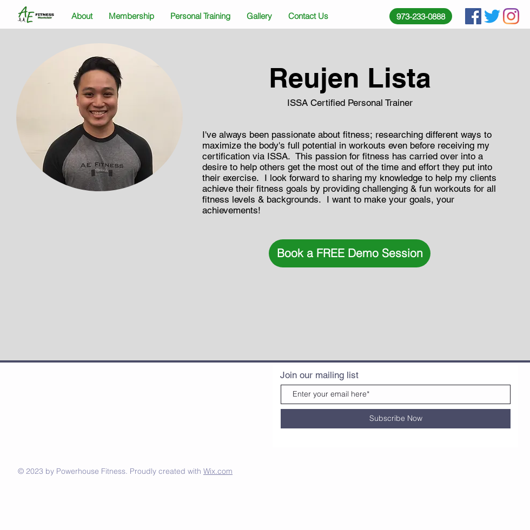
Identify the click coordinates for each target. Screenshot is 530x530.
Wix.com (218, 471)
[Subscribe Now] (396, 418)
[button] (349, 253)
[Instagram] (511, 16)
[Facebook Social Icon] (473, 16)
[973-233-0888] (420, 16)
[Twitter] (492, 16)
